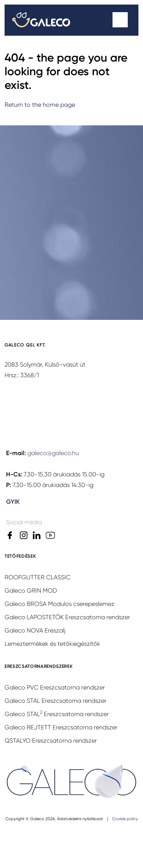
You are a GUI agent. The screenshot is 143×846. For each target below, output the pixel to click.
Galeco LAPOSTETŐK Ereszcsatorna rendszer (67, 617)
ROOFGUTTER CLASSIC (38, 577)
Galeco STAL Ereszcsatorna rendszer (55, 700)
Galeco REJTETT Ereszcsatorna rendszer (61, 727)
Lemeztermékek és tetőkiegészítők (52, 643)
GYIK (13, 501)
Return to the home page (40, 104)
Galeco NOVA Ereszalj (35, 630)
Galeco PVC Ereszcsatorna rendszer (55, 687)
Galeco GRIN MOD (31, 590)
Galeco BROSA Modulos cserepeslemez (59, 603)
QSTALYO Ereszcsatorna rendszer (51, 740)
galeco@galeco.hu (53, 453)
